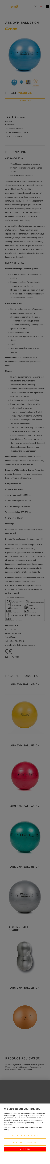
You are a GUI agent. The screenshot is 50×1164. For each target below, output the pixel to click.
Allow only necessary (25, 1136)
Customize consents (25, 1143)
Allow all (25, 1149)
